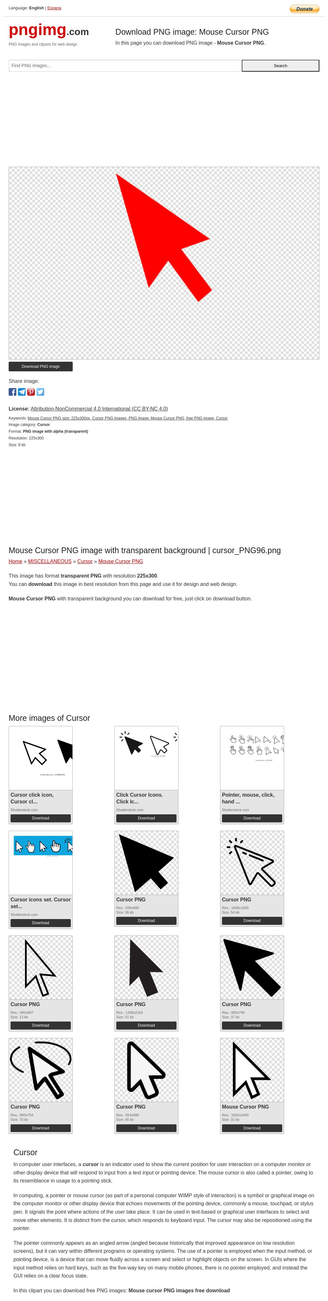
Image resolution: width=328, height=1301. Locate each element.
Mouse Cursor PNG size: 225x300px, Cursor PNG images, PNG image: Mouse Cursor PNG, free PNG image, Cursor (127, 418)
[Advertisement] (164, 122)
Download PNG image (41, 366)
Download (40, 818)
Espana (54, 7)
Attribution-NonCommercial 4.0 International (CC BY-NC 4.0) (99, 409)
